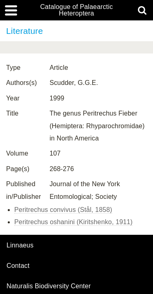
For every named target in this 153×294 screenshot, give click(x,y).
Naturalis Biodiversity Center (49, 286)
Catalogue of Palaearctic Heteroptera (76, 10)
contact (18, 265)
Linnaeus (20, 245)
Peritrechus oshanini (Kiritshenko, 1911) (73, 221)
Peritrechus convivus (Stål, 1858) (63, 209)
